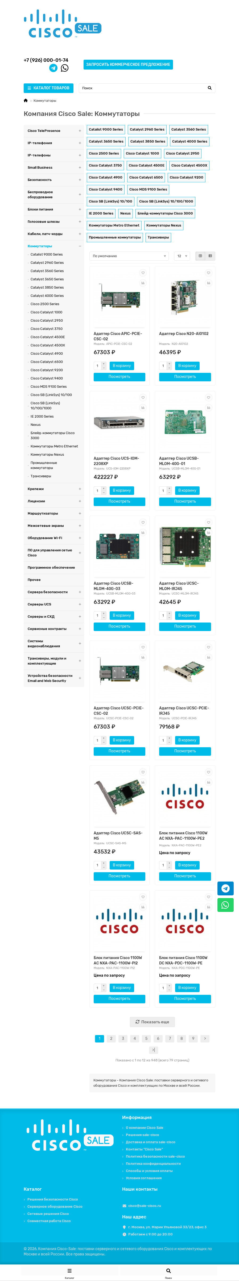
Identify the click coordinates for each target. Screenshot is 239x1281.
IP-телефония (56, 143)
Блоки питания (56, 209)
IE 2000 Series (42, 416)
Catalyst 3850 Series (47, 287)
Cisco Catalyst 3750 (47, 329)
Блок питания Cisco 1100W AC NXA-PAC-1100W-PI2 (118, 960)
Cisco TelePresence (56, 131)
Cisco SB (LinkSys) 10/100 (51, 395)
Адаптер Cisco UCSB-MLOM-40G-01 (179, 461)
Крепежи (56, 489)
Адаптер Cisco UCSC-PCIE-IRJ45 (184, 711)
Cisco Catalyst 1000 (46, 312)
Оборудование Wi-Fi (56, 538)
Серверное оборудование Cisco (55, 1207)
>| (153, 1050)
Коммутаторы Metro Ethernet (54, 446)
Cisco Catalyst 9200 (47, 370)
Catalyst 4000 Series (47, 296)
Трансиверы (41, 476)
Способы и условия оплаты (149, 1171)
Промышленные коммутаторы (44, 465)
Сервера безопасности (56, 592)
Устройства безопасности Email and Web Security (56, 678)
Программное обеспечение (51, 567)
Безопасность (56, 180)
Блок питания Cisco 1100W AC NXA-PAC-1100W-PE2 (183, 836)
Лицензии (56, 501)
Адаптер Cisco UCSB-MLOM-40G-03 (113, 586)
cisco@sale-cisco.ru (144, 1206)
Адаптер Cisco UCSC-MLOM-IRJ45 (179, 586)
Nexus (36, 425)
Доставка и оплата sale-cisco (150, 1142)
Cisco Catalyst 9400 (47, 378)
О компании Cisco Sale (144, 1128)
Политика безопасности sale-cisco (155, 1156)
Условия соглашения (144, 1178)
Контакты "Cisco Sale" (144, 1149)
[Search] (147, 88)
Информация (137, 1117)
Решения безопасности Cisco (52, 1199)
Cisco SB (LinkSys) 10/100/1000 (45, 405)
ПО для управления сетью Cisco (56, 553)
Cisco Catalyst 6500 (47, 362)
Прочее (34, 580)
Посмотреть (119, 376)
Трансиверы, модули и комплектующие (56, 661)
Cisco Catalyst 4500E (48, 337)
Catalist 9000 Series (47, 254)
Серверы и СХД (56, 617)
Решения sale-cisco (142, 1135)
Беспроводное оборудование (56, 195)
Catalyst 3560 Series (47, 271)
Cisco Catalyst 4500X (48, 345)
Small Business (56, 167)
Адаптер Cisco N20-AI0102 (184, 334)
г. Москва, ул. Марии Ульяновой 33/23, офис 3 (167, 1227)
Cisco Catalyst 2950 (47, 320)
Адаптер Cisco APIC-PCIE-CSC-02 (118, 336)
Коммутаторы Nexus (47, 454)
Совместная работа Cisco (49, 1221)
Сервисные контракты (56, 629)
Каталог (33, 1189)
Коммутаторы (56, 246)
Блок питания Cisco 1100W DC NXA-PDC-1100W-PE (183, 960)
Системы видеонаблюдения (56, 644)
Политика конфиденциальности (153, 1164)
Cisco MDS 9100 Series (49, 387)
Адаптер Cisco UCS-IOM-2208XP (116, 461)
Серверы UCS (56, 604)
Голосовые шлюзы (56, 222)
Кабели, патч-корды (56, 234)
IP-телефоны (56, 155)
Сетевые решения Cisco (48, 1214)
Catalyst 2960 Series (47, 263)
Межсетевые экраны (56, 526)
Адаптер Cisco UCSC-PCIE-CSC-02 (119, 711)
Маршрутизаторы (56, 513)
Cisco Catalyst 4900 (47, 353)
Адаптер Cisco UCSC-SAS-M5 (118, 836)
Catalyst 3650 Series (47, 279)
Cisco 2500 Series (45, 304)
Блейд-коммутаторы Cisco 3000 (53, 435)
